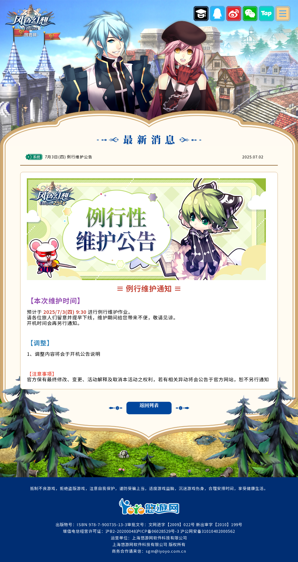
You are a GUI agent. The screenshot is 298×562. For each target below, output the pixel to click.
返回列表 (149, 405)
